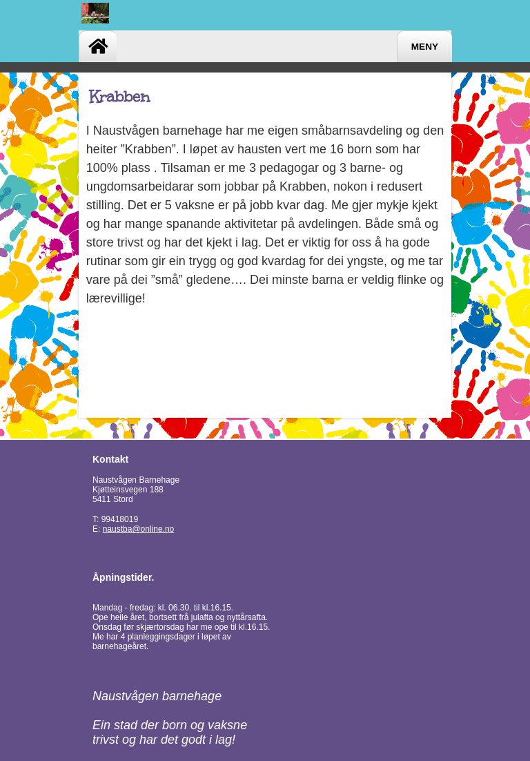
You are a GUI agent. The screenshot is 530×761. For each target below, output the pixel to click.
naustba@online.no (139, 529)
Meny (424, 46)
